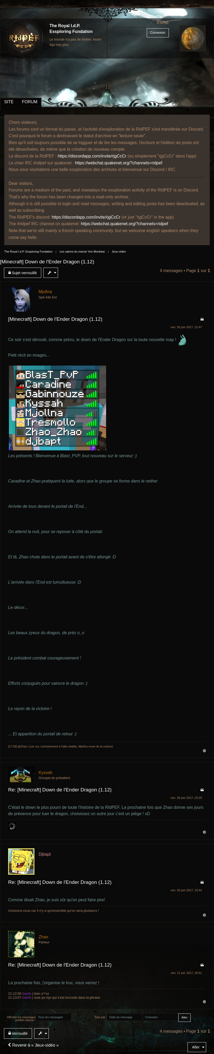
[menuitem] (23, 273)
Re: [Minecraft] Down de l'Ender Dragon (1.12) (60, 789)
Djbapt (45, 854)
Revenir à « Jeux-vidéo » (33, 1045)
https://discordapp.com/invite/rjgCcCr (92, 156)
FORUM (30, 102)
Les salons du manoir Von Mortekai (82, 251)
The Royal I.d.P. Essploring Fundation (28, 251)
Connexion (157, 33)
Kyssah (45, 772)
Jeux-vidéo (119, 251)
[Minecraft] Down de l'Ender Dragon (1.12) (47, 261)
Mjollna (45, 291)
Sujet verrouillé (22, 272)
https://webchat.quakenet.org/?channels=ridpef (118, 163)
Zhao (43, 937)
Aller (196, 1047)
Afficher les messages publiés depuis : (21, 1019)
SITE (9, 102)
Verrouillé (18, 1033)
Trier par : (100, 1017)
